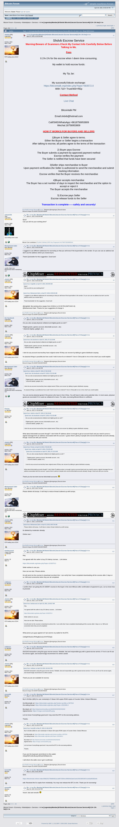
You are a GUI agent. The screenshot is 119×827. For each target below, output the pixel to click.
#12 (113, 551)
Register (30, 18)
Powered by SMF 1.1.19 (48, 823)
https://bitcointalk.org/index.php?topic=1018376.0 (39, 563)
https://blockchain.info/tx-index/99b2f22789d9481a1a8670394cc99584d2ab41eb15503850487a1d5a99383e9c (60, 779)
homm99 (8, 694)
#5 (113, 319)
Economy (17, 22)
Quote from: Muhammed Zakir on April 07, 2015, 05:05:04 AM (40, 293)
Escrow (41, 209)
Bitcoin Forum (8, 22)
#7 (113, 367)
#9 (113, 443)
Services (35, 22)
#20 (113, 788)
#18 (113, 724)
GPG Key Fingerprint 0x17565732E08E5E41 (60, 242)
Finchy (7, 409)
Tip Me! (39, 242)
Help (14, 18)
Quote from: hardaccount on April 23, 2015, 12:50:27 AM (39, 603)
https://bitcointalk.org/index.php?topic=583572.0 (69, 85)
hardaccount (9, 550)
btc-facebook (9, 318)
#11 (113, 521)
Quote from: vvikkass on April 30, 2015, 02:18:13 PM (37, 668)
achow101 (8, 215)
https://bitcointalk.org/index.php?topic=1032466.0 (52, 705)
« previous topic (101, 25)
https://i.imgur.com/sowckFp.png (44, 711)
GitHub (44, 242)
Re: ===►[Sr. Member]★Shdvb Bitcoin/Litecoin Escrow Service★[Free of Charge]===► (58, 215)
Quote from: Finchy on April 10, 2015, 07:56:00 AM (37, 447)
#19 (113, 770)
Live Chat (69, 101)
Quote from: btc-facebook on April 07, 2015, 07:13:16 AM (39, 339)
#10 (113, 487)
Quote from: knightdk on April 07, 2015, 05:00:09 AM (37, 284)
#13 (113, 583)
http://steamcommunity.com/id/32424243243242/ (48, 709)
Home (8, 18)
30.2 (26, 15)
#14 (113, 600)
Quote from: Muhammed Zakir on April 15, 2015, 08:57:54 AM (40, 524)
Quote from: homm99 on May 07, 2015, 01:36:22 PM (37, 728)
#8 (113, 409)
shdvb (7, 34)
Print (112, 28)
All (16, 28)
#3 (113, 247)
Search (19, 18)
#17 (113, 695)
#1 (113, 35)
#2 (113, 215)
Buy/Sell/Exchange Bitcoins (30, 209)
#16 (113, 664)
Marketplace (26, 22)
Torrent (31, 15)
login (22, 11)
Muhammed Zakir (11, 246)
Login (24, 18)
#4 (113, 280)
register (27, 11)
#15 (113, 647)
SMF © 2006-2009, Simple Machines (67, 823)
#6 (113, 336)
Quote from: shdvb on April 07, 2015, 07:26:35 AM (37, 371)
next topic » (111, 25)
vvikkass (8, 582)
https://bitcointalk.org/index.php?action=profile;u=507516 (54, 703)
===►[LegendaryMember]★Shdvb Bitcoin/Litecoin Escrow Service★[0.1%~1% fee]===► (71, 22)
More (36, 18)
